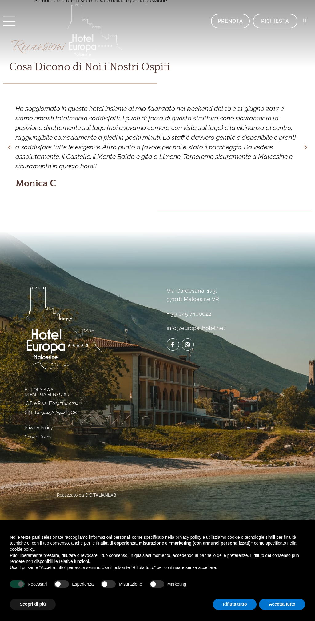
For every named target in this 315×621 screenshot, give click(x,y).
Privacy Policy (39, 427)
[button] (9, 147)
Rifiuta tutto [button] (235, 604)
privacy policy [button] (188, 537)
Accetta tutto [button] (282, 604)
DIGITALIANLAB (100, 495)
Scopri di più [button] (33, 604)
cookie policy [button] (22, 549)
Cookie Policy (38, 436)
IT (305, 21)
